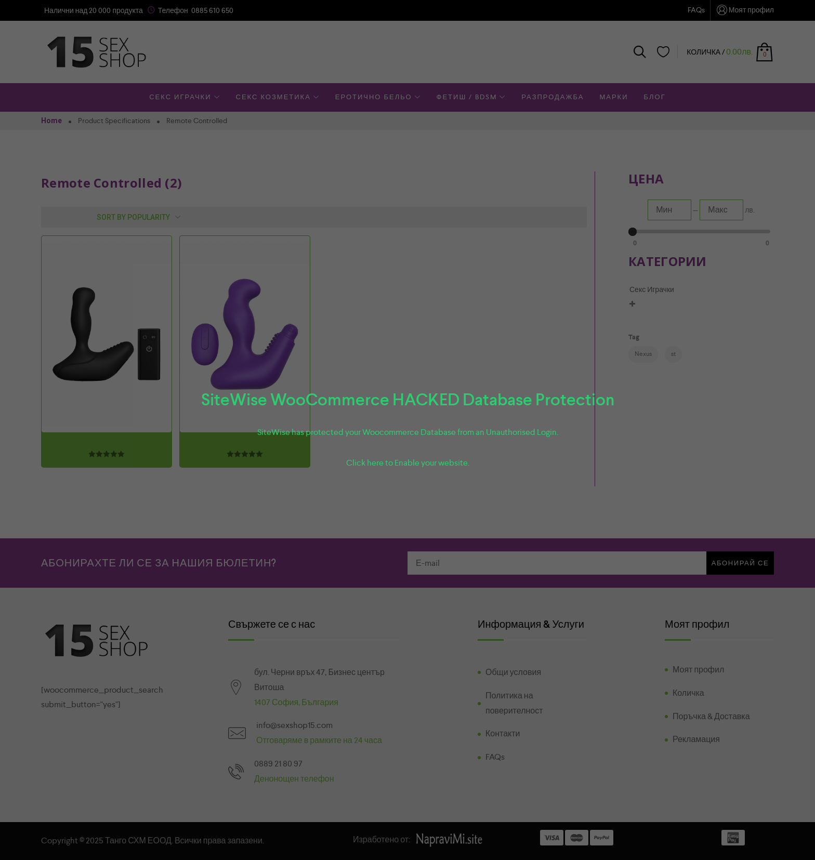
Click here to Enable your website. (407, 462)
